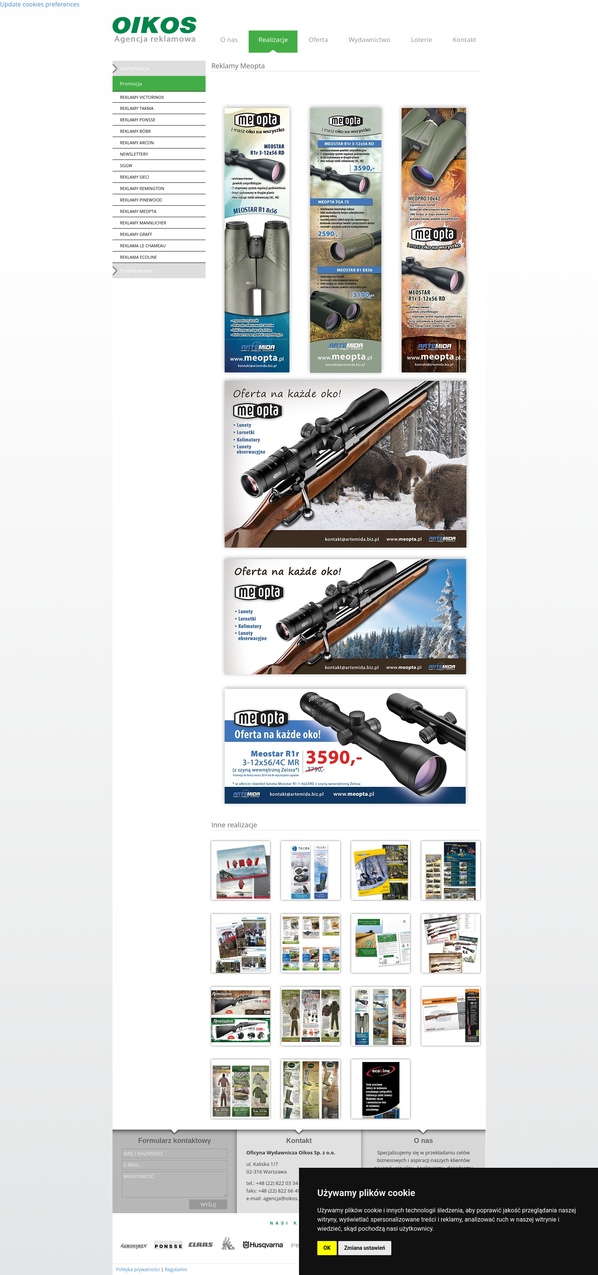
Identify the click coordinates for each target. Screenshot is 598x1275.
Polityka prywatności (138, 1269)
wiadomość (174, 1185)
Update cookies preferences (39, 4)
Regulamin (176, 1269)
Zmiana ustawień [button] (364, 1248)
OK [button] (327, 1248)
